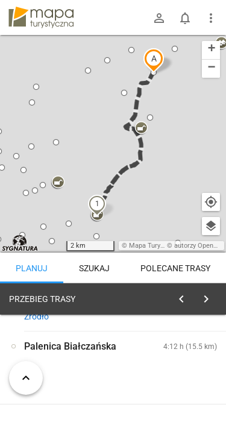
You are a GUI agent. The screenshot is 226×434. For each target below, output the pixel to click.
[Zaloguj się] (159, 18)
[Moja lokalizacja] (211, 202)
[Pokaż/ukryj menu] (211, 18)
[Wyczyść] (209, 296)
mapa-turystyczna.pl (41, 17)
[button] (153, 60)
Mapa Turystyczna (156, 246)
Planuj (32, 268)
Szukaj (94, 268)
